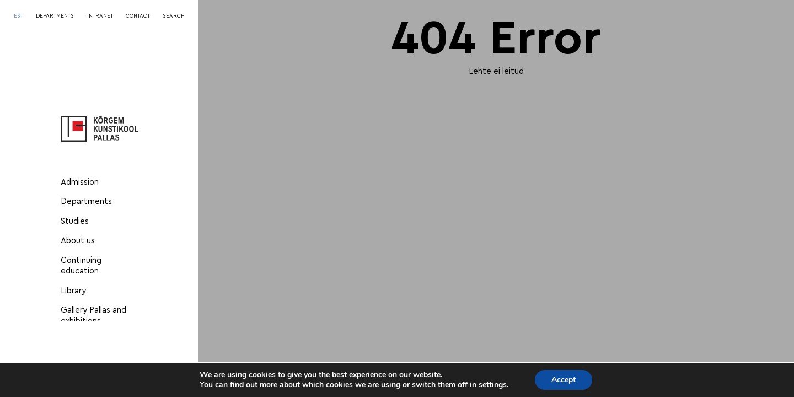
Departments (86, 201)
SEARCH (174, 16)
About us (78, 241)
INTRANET (100, 16)
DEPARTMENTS (55, 16)
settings (493, 385)
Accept (563, 379)
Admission (80, 182)
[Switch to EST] (18, 16)
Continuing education (81, 266)
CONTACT (138, 16)
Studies (75, 221)
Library (73, 291)
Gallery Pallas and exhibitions (93, 315)
